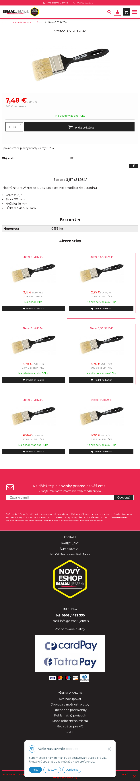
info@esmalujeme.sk (58, 2)
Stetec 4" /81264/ (101, 399)
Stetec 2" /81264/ (33, 328)
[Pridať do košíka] (79, 126)
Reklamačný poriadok (70, 715)
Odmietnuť (72, 769)
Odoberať (123, 497)
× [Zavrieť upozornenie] (134, 776)
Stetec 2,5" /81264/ (101, 328)
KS (14, 127)
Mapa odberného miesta (70, 721)
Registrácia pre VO (70, 726)
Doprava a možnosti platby (70, 704)
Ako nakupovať (70, 699)
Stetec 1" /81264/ (33, 257)
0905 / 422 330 (85, 2)
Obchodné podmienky (70, 710)
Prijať (35, 769)
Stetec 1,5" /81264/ (101, 257)
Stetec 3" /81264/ (33, 399)
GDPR (70, 732)
